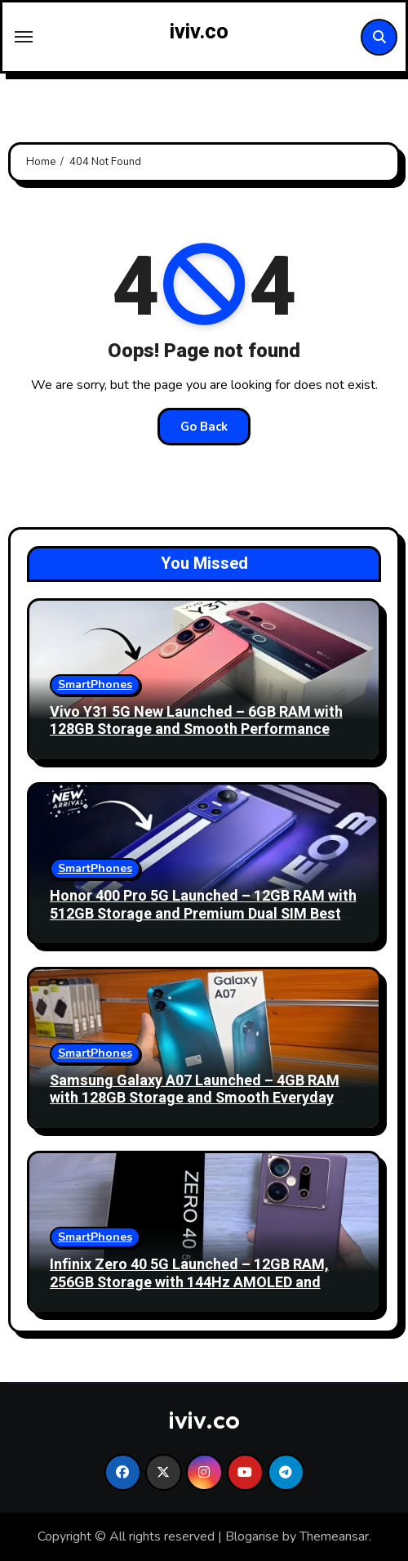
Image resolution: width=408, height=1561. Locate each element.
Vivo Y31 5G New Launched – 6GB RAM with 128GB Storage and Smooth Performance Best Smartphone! (196, 729)
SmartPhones (95, 684)
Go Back (204, 426)
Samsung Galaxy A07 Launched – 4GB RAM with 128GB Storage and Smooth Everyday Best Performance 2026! (194, 1098)
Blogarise (252, 1536)
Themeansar (334, 1536)
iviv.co (199, 31)
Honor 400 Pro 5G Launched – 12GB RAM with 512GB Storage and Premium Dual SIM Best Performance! (203, 913)
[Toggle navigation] (24, 37)
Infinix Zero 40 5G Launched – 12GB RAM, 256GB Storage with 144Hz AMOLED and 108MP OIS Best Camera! (189, 1282)
